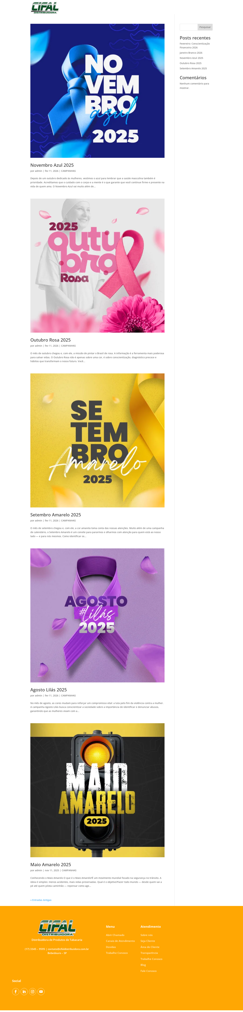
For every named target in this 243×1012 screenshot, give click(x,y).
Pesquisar (205, 28)
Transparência (148, 8)
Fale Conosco (204, 8)
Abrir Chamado (115, 936)
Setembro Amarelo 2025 (55, 516)
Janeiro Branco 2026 (191, 54)
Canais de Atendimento (120, 942)
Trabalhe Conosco (172, 8)
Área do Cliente (126, 8)
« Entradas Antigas (40, 901)
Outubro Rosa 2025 (50, 342)
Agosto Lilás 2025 (48, 691)
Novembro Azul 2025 (52, 167)
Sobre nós (91, 8)
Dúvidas (111, 948)
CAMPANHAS (68, 172)
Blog (190, 8)
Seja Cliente (107, 8)
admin (38, 172)
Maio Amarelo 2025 (50, 866)
